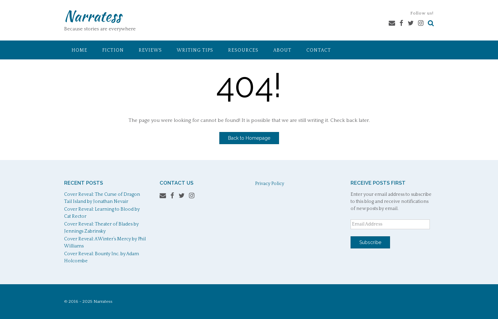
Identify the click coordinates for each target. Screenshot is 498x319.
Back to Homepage (249, 138)
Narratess (92, 16)
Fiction (113, 50)
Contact (318, 50)
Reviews (150, 50)
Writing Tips (195, 50)
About (282, 50)
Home (79, 50)
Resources (243, 50)
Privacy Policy (269, 183)
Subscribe (370, 242)
